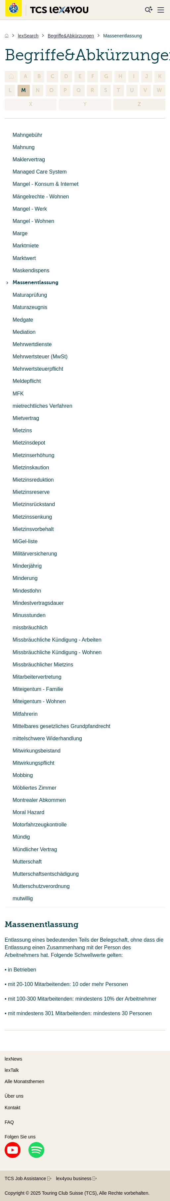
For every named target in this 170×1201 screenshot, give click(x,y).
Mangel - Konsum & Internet (45, 184)
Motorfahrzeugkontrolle (40, 824)
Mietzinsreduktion (33, 480)
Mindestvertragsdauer (38, 603)
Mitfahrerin (25, 714)
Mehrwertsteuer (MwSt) (40, 356)
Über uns (14, 1096)
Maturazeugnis (30, 307)
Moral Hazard (28, 812)
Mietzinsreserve (31, 492)
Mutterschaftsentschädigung (46, 874)
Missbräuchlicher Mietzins (43, 664)
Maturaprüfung (30, 295)
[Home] (7, 35)
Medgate (23, 320)
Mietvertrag (26, 418)
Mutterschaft (27, 861)
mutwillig (23, 898)
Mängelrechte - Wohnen (41, 196)
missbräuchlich (30, 627)
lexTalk (12, 1070)
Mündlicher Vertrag (35, 849)
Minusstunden (29, 615)
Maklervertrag (29, 159)
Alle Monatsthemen (24, 1081)
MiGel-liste (25, 541)
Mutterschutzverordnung (41, 886)
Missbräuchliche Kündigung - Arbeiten (57, 640)
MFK (18, 393)
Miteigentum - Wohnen (39, 701)
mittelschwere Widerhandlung (47, 738)
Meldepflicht (27, 381)
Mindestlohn (27, 591)
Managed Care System (40, 172)
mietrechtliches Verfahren (42, 406)
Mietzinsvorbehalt (33, 529)
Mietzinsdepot (29, 442)
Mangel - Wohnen (33, 221)
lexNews (13, 1059)
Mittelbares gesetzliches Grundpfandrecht (61, 726)
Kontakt (12, 1107)
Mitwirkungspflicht (33, 763)
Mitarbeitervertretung (37, 677)
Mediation (24, 332)
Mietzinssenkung (32, 517)
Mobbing (23, 775)
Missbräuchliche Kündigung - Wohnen (57, 652)
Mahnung (24, 147)
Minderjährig (27, 566)
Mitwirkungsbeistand (37, 751)
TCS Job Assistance (28, 1178)
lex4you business (76, 1178)
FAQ (9, 1122)
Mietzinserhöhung (33, 455)
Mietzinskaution (31, 467)
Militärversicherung (35, 553)
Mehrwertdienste (32, 344)
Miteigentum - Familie (38, 689)
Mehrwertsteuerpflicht (38, 369)
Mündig (21, 837)
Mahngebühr (27, 135)
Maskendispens (31, 270)
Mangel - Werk (30, 209)
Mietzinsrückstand (34, 504)
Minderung (25, 578)
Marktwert (24, 258)
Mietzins (22, 430)
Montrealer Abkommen (39, 800)
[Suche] (149, 10)
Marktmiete (26, 245)
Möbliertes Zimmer (34, 788)
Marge (20, 233)
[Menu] (161, 10)
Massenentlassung (32, 283)
